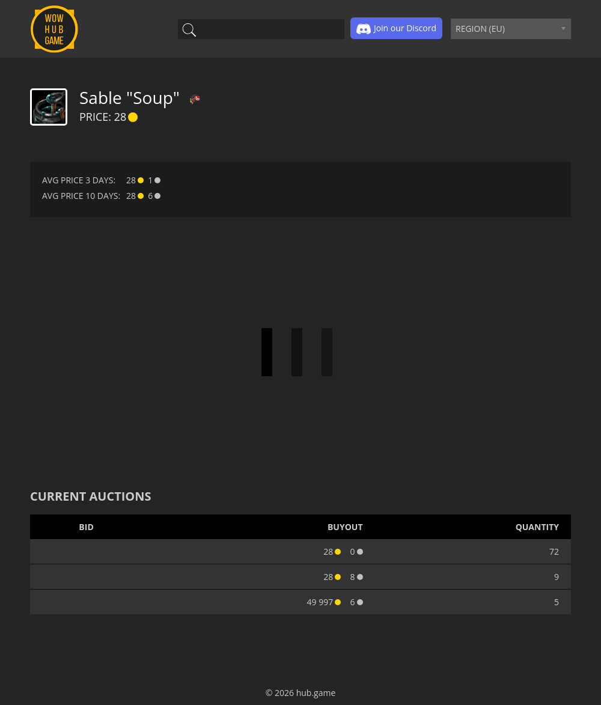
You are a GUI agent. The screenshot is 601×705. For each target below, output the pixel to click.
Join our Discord (396, 29)
